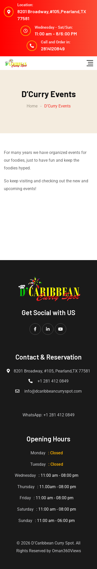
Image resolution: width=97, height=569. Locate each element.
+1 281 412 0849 (53, 381)
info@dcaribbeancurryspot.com (53, 391)
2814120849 (53, 48)
